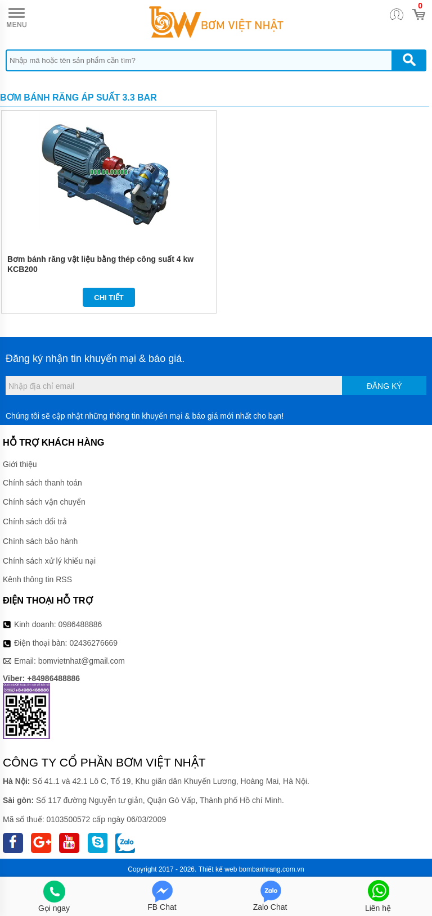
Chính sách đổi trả (35, 521)
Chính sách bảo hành (40, 541)
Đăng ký (384, 386)
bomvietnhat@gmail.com (81, 660)
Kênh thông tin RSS (37, 579)
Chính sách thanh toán (42, 482)
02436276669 (93, 642)
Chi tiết (109, 297)
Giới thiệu (20, 464)
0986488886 (80, 624)
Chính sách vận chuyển (44, 501)
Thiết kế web (218, 869)
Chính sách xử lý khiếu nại (49, 560)
